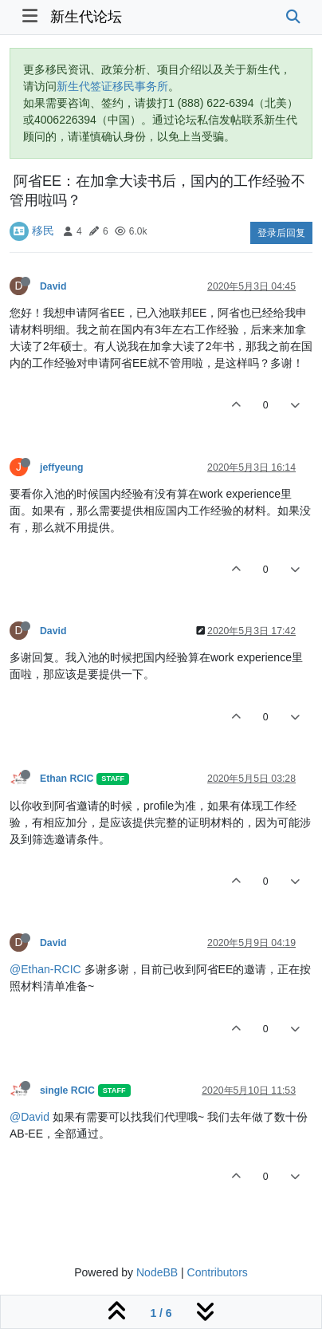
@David (29, 1116)
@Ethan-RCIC (45, 969)
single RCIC (67, 1090)
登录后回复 (281, 233)
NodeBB (157, 1272)
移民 (43, 230)
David (53, 286)
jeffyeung (61, 467)
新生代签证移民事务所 (112, 86)
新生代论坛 (86, 17)
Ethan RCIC (66, 778)
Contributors (217, 1272)
